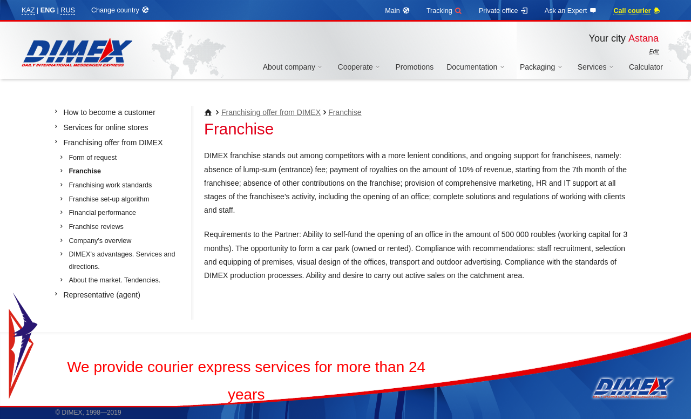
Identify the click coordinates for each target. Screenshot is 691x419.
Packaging (542, 67)
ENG (47, 10)
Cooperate (360, 67)
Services (597, 67)
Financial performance (102, 213)
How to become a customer (109, 112)
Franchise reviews (96, 227)
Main (397, 11)
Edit (654, 52)
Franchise (344, 112)
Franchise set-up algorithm (109, 199)
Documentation (476, 67)
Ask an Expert (571, 11)
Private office (504, 11)
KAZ (28, 10)
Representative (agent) (101, 294)
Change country (120, 10)
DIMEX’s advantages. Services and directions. (122, 261)
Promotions (414, 67)
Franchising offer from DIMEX (271, 112)
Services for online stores (105, 127)
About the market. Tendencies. (114, 280)
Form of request (93, 157)
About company (294, 67)
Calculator (646, 67)
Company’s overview (100, 241)
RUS (67, 10)
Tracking (444, 11)
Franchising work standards (110, 185)
